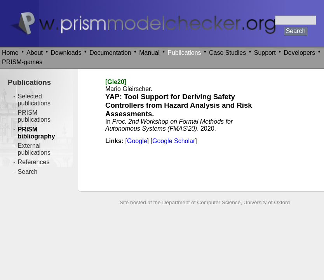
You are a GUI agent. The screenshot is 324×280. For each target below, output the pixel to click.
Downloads (66, 52)
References (34, 162)
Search (28, 171)
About (34, 52)
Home (10, 52)
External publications (34, 149)
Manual (149, 52)
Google (137, 141)
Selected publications (34, 100)
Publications (184, 52)
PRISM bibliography (36, 133)
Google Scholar (173, 141)
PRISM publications (34, 116)
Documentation (110, 52)
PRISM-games (22, 62)
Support (265, 52)
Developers (299, 52)
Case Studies (227, 52)
